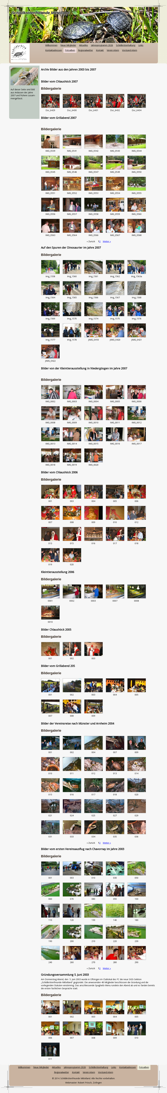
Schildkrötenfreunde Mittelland (40, 12)
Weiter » (107, 241)
